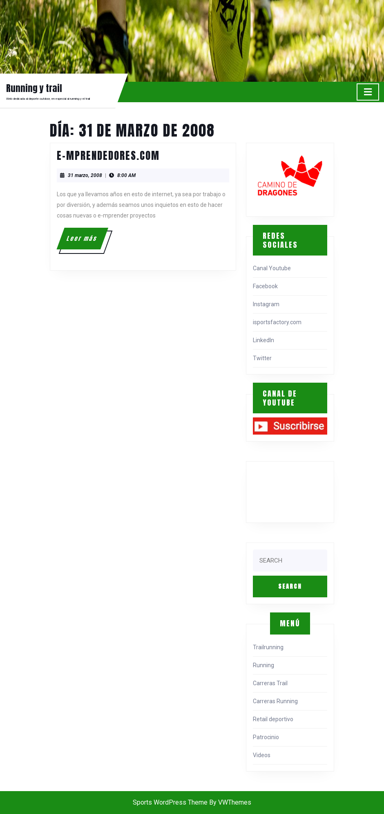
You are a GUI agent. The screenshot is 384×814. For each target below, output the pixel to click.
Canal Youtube (272, 268)
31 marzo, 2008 (85, 175)
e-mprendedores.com (108, 155)
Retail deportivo (273, 719)
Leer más (86, 241)
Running (263, 665)
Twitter (262, 358)
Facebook (265, 286)
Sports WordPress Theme (170, 802)
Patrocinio (266, 737)
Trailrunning (268, 647)
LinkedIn (263, 340)
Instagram (266, 304)
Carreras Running (275, 701)
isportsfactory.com (277, 322)
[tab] (368, 92)
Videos (261, 755)
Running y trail (34, 88)
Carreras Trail (270, 683)
